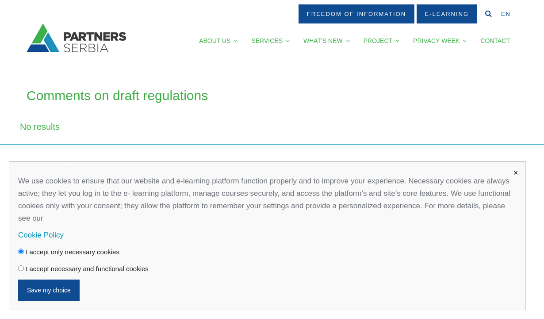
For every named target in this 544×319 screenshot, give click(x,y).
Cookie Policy (41, 235)
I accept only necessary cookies (68, 252)
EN (506, 14)
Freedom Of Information (356, 14)
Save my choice (49, 290)
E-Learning (447, 14)
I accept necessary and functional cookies (83, 268)
